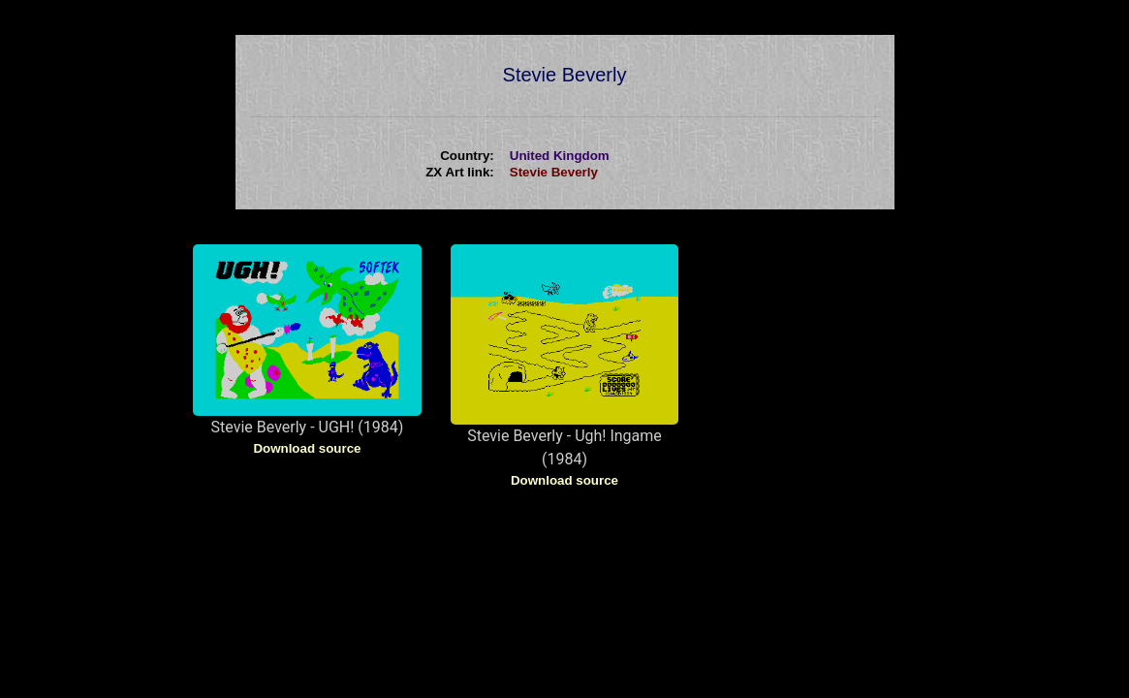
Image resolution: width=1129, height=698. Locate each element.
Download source (307, 448)
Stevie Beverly (554, 172)
